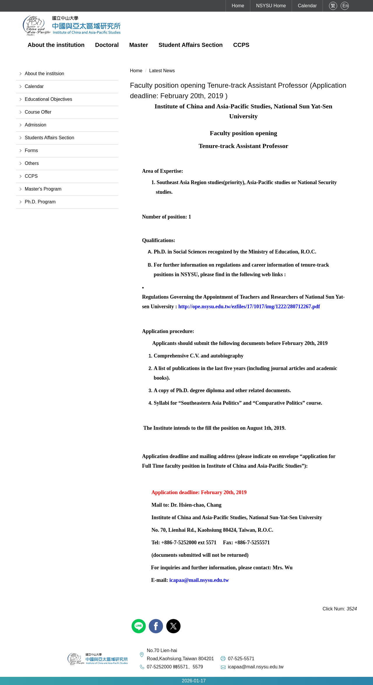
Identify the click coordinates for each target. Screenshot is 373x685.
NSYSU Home (271, 5)
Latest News (162, 70)
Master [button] (138, 45)
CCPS (241, 45)
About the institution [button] (56, 45)
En (345, 5)
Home (238, 5)
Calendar (307, 5)
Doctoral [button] (107, 45)
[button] (67, 73)
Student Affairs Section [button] (191, 45)
